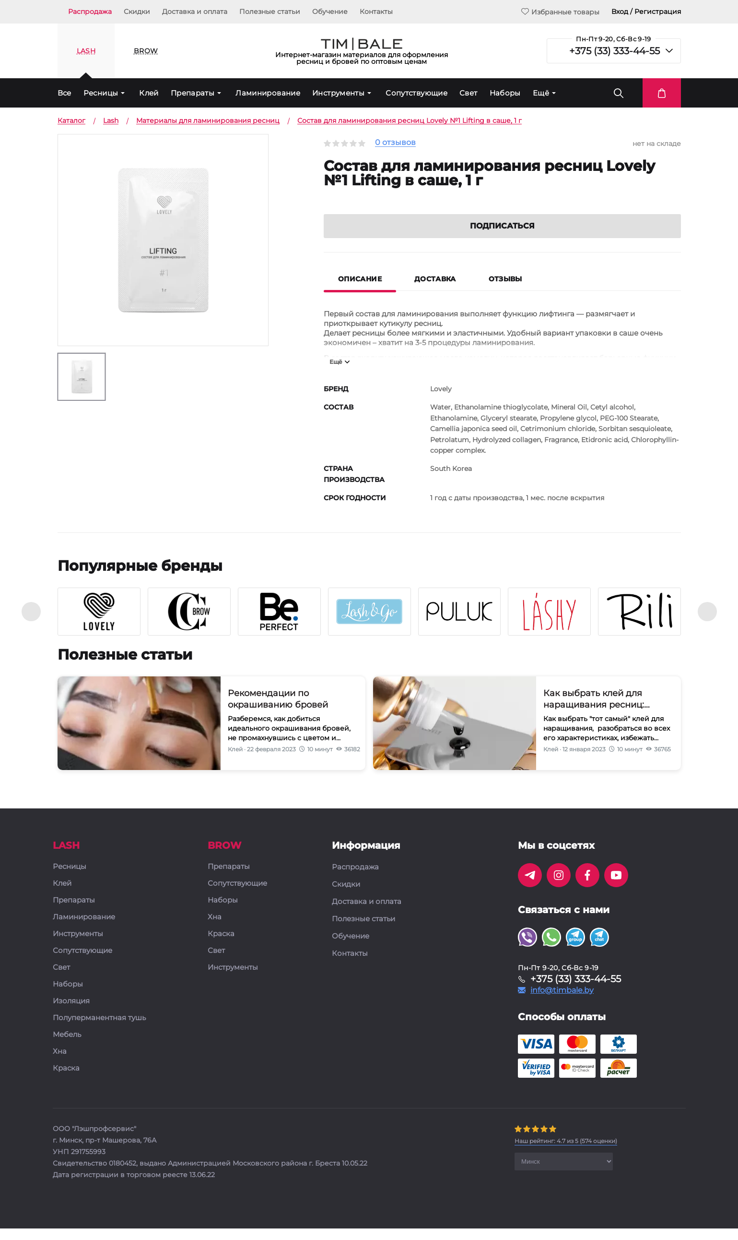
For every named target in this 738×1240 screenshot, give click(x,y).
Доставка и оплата (194, 11)
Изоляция (71, 1012)
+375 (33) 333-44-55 (614, 51)
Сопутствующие (416, 92)
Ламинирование (267, 92)
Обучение (330, 11)
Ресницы (100, 92)
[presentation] (31, 623)
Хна (60, 1063)
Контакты (376, 11)
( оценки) (566, 1152)
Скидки (137, 11)
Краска (66, 1079)
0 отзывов (395, 143)
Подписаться (502, 237)
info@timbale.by (562, 1002)
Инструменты (338, 92)
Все (64, 92)
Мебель (67, 1046)
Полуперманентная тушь (99, 1029)
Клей (149, 92)
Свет (468, 92)
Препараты (192, 92)
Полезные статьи (269, 11)
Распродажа (90, 11)
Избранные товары (560, 11)
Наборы (505, 92)
